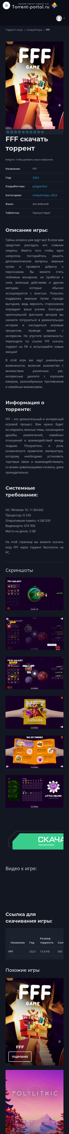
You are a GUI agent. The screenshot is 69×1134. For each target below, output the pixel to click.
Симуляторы (34, 29)
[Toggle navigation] (6, 5)
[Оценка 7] (30, 132)
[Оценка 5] (23, 132)
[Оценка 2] (11, 132)
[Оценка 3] (15, 132)
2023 (36, 177)
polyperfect (40, 186)
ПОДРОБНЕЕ (20, 1056)
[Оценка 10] (42, 132)
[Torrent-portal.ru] (35, 5)
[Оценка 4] (19, 132)
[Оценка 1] (7, 132)
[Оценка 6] (27, 132)
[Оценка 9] (38, 132)
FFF (20, 1047)
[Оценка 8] (34, 132)
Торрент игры (14, 29)
